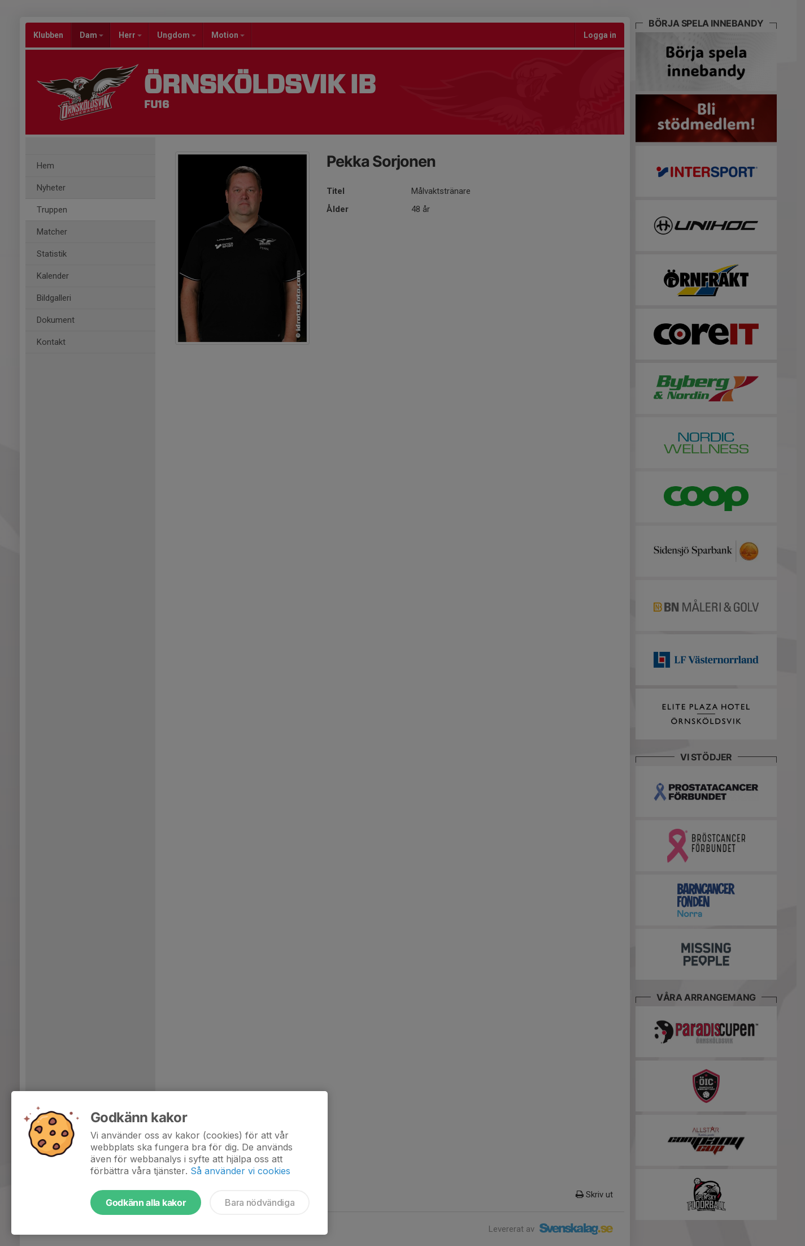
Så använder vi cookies (240, 1170)
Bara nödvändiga (259, 1202)
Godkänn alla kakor (146, 1202)
